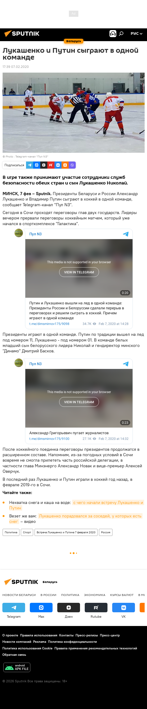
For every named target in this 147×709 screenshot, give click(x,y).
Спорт (27, 532)
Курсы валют (122, 595)
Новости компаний (16, 641)
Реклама (39, 641)
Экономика (94, 595)
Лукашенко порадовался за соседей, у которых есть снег (76, 518)
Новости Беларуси (19, 595)
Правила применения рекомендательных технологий (95, 648)
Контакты (66, 635)
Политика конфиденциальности (72, 641)
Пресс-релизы (87, 635)
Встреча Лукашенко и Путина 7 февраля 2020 (66, 532)
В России (48, 595)
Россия (105, 532)
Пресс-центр (110, 635)
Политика (11, 532)
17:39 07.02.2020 (16, 67)
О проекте (10, 635)
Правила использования (38, 635)
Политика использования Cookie (27, 648)
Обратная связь (14, 654)
